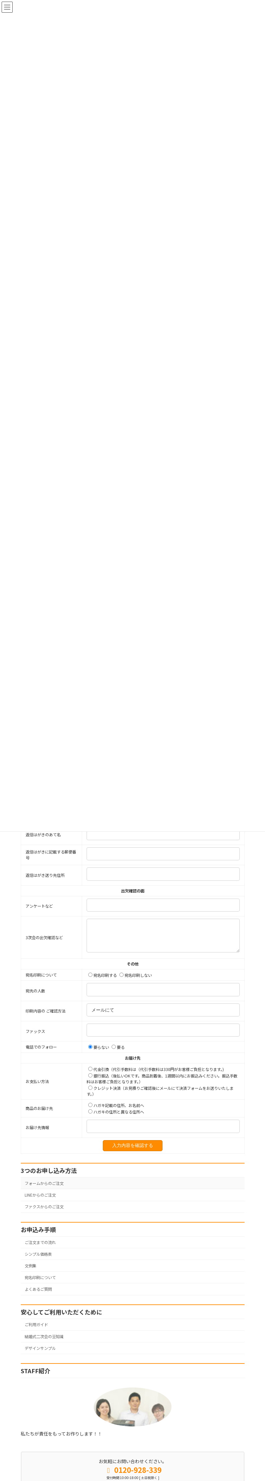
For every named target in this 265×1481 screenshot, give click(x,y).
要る (118, 1072)
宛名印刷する (102, 999)
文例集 (30, 1290)
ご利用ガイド (36, 1349)
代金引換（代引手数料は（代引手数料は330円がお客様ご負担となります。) (156, 1094)
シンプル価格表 (38, 1278)
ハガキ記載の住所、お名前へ (116, 1130)
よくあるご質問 (38, 1313)
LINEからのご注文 (40, 1219)
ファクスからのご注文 (44, 1231)
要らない (98, 1072)
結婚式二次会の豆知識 (44, 1360)
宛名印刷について (40, 1302)
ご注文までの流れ (40, 1266)
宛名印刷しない (135, 999)
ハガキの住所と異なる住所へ (116, 1136)
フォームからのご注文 (44, 1208)
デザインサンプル (40, 1372)
